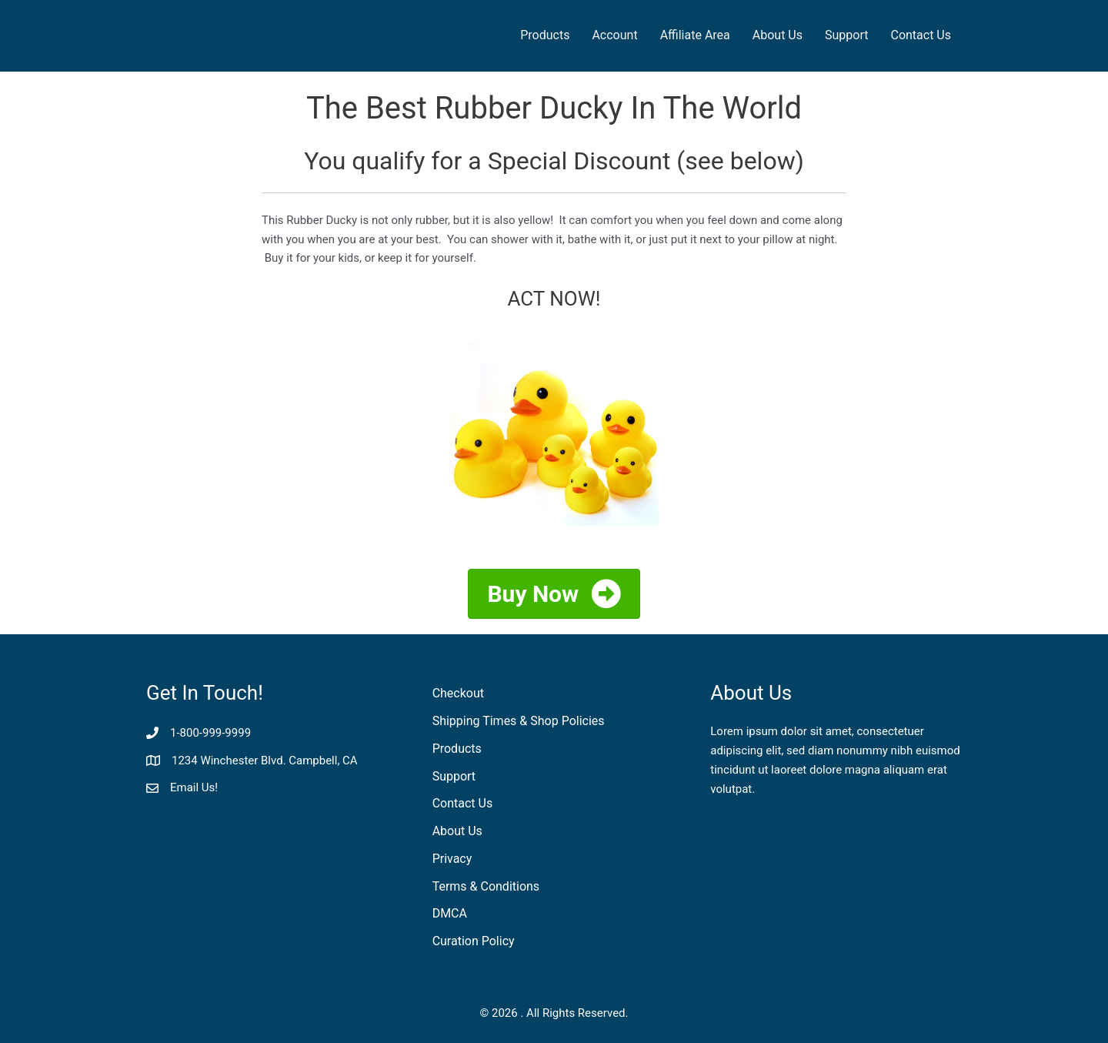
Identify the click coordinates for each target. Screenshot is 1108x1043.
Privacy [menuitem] (452, 858)
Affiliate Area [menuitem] (695, 35)
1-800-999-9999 (210, 733)
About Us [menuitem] (778, 35)
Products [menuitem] (544, 35)
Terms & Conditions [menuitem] (486, 886)
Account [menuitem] (614, 35)
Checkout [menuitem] (458, 693)
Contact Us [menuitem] (920, 35)
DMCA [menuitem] (449, 913)
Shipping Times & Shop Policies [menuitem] (518, 721)
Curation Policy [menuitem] (473, 941)
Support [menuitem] (846, 35)
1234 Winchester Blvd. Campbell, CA (265, 760)
